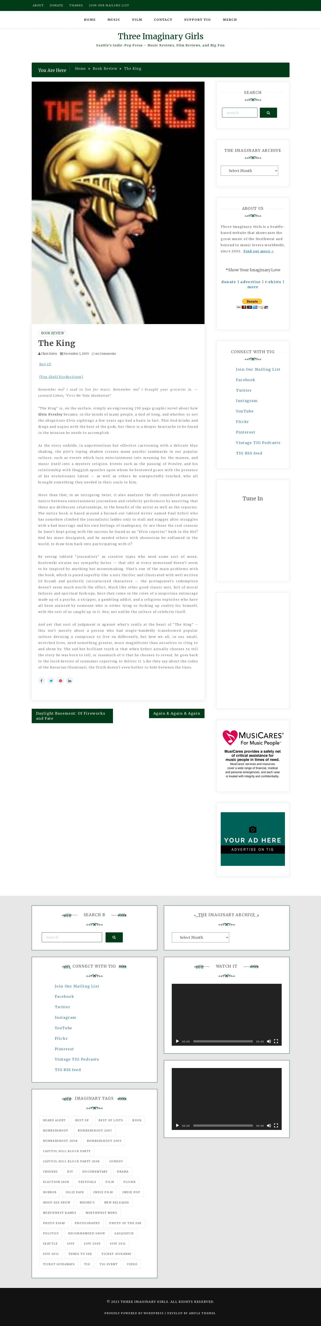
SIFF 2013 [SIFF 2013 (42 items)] (51, 1254)
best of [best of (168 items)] (82, 1120)
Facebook (245, 380)
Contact (163, 20)
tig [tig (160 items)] (87, 1264)
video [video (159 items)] (132, 1264)
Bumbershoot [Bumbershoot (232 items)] (56, 1130)
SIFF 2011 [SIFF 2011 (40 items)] (118, 1243)
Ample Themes (202, 1313)
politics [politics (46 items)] (51, 1233)
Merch (230, 20)
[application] (227, 1015)
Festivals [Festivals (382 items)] (87, 1182)
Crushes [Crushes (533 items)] (50, 1171)
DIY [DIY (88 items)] (70, 1171)
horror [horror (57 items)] (50, 1192)
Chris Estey (49, 354)
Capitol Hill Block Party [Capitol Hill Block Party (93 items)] (67, 1151)
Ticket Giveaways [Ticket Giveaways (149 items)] (59, 1264)
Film (137, 20)
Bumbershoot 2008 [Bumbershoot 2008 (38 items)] (60, 1140)
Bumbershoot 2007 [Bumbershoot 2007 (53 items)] (95, 1130)
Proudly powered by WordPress (134, 1313)
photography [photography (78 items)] (87, 1223)
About (38, 5)
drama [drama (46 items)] (123, 1171)
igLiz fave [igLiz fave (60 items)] (75, 1192)
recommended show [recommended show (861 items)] (86, 1233)
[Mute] (269, 1041)
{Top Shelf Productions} (61, 377)
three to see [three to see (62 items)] (80, 1254)
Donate (56, 5)
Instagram (246, 400)
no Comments (104, 354)
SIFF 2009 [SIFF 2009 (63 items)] (92, 1243)
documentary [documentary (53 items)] (95, 1171)
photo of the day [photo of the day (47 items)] (125, 1223)
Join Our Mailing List (258, 369)
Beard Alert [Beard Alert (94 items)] (54, 1120)
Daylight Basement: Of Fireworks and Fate (71, 716)
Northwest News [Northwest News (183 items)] (101, 1212)
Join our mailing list (109, 5)
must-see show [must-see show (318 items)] (57, 1202)
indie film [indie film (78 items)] (103, 1192)
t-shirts (273, 282)
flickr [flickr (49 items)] (129, 1182)
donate (228, 282)
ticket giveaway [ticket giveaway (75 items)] (116, 1254)
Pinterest (245, 432)
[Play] (177, 1041)
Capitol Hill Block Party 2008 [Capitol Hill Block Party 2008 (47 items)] (71, 1161)
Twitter (244, 390)
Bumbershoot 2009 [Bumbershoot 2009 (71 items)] (104, 1140)
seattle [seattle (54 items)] (50, 1243)
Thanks (76, 5)
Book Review (52, 333)
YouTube (244, 411)
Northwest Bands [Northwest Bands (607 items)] (59, 1212)
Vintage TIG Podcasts (258, 442)
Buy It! (45, 364)
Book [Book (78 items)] (137, 1120)
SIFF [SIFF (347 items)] (71, 1243)
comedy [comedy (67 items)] (116, 1161)
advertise (250, 282)
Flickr (242, 421)
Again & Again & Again (176, 713)
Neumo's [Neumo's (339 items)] (87, 1202)
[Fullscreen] (276, 1041)
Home (90, 20)
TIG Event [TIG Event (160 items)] (108, 1264)
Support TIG (197, 20)
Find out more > (258, 251)
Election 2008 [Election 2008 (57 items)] (56, 1182)
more (253, 287)
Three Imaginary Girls (160, 36)
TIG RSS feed (249, 453)
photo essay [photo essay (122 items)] (54, 1223)
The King (57, 343)
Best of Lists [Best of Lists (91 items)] (111, 1120)
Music (114, 20)
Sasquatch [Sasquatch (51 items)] (124, 1233)
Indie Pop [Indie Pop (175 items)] (131, 1192)
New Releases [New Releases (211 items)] (116, 1202)
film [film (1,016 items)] (110, 1182)
